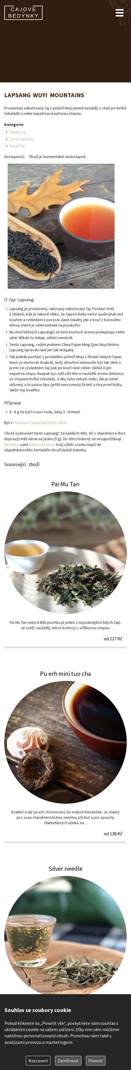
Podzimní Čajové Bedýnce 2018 (39, 422)
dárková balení (41, 444)
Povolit (95, 1060)
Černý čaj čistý (21, 139)
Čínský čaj (17, 132)
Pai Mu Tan (65, 564)
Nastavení (38, 1060)
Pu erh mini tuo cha (65, 756)
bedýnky (11, 444)
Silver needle (65, 948)
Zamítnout (68, 1060)
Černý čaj (17, 145)
